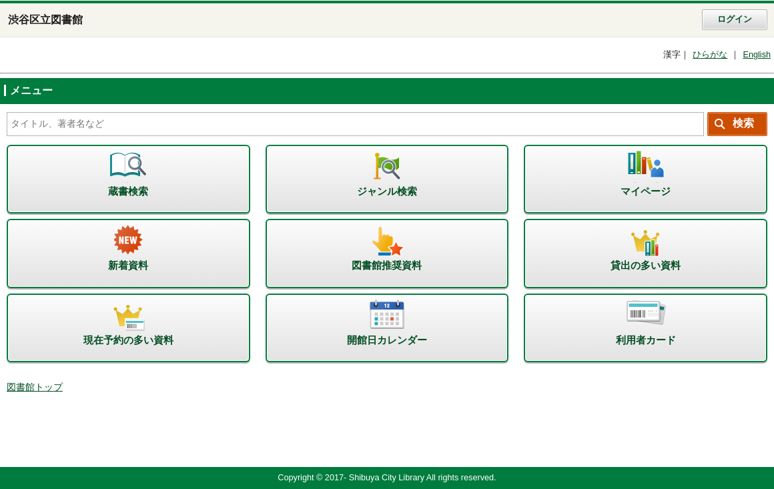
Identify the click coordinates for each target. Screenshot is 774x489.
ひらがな (710, 54)
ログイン (734, 19)
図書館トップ (35, 387)
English (757, 54)
